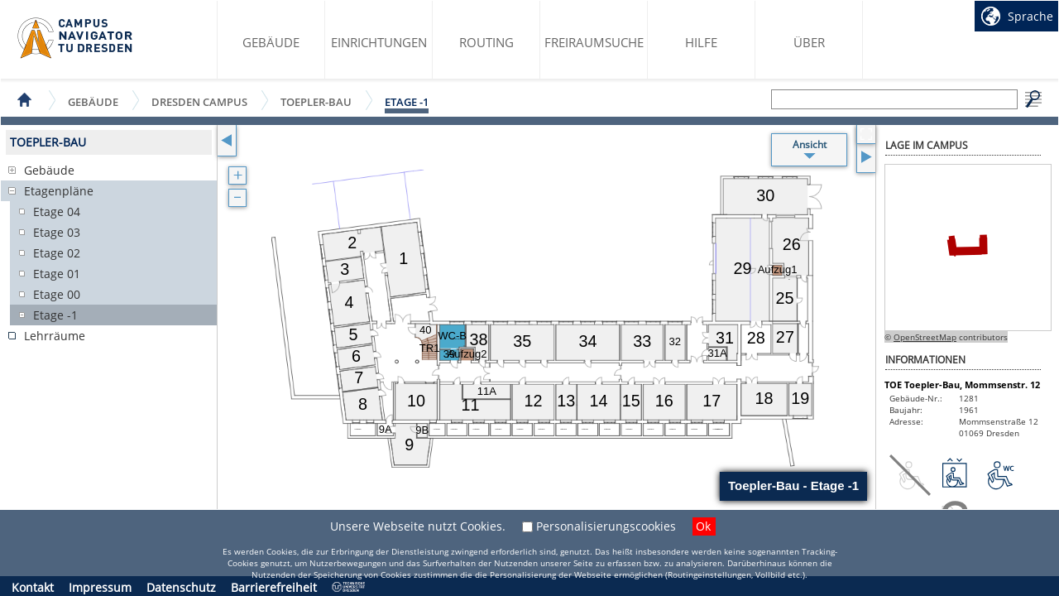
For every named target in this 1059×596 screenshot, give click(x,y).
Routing (486, 42)
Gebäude (270, 42)
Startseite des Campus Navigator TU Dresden (75, 38)
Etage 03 (56, 232)
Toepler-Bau (316, 101)
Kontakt (33, 587)
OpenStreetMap (925, 337)
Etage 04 (56, 211)
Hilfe (701, 42)
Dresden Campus (199, 101)
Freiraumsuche (594, 42)
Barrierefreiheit (274, 587)
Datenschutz (181, 587)
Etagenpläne (58, 191)
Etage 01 (56, 273)
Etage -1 (407, 101)
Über (809, 42)
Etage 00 (56, 294)
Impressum (100, 587)
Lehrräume (54, 336)
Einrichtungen (379, 42)
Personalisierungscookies (606, 526)
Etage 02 (56, 253)
